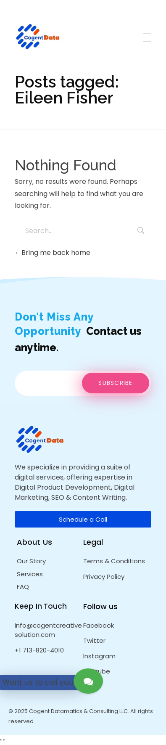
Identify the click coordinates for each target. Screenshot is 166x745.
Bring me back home (52, 252)
